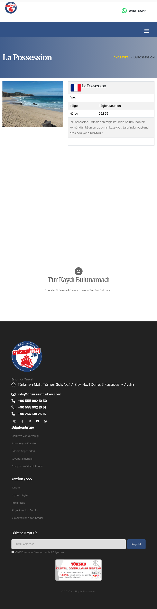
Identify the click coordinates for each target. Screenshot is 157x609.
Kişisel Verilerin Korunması (28, 518)
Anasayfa (121, 57)
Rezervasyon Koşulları (25, 443)
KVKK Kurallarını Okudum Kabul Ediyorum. (41, 552)
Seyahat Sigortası (22, 458)
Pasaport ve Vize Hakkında (28, 466)
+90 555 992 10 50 (33, 400)
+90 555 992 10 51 (33, 407)
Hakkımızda (18, 502)
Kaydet (136, 544)
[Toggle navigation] (146, 31)
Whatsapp (137, 11)
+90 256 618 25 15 (33, 414)
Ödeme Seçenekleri (23, 451)
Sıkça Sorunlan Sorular (25, 510)
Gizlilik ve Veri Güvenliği (26, 436)
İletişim (15, 487)
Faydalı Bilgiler (20, 495)
